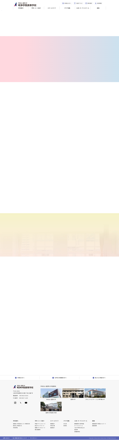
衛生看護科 (38, 429)
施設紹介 (52, 427)
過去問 (76, 429)
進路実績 (94, 425)
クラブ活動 (67, 8)
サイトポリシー (33, 438)
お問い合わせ (6, 438)
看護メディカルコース (40, 427)
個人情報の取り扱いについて (20, 438)
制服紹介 (52, 424)
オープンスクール (78, 425)
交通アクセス (78, 3)
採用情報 (98, 3)
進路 (98, 8)
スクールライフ (52, 8)
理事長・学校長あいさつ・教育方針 (21, 424)
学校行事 (52, 425)
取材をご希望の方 (17, 425)
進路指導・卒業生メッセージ (99, 424)
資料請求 (88, 3)
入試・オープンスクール (82, 8)
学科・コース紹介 (36, 8)
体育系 (65, 425)
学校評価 (15, 427)
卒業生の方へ (66, 3)
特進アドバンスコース (40, 424)
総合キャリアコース (39, 425)
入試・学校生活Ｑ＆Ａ (79, 427)
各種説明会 (77, 431)
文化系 (65, 424)
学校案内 (20, 8)
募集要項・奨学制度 (79, 424)
